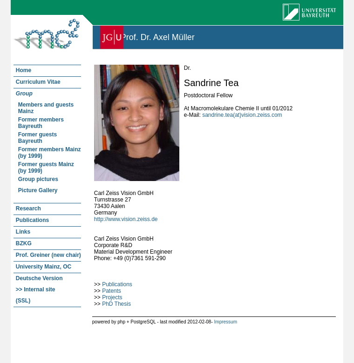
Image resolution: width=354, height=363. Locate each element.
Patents (111, 291)
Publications (117, 284)
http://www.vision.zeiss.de (126, 219)
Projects (112, 297)
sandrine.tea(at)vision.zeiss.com (242, 115)
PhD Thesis (116, 304)
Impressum (225, 321)
